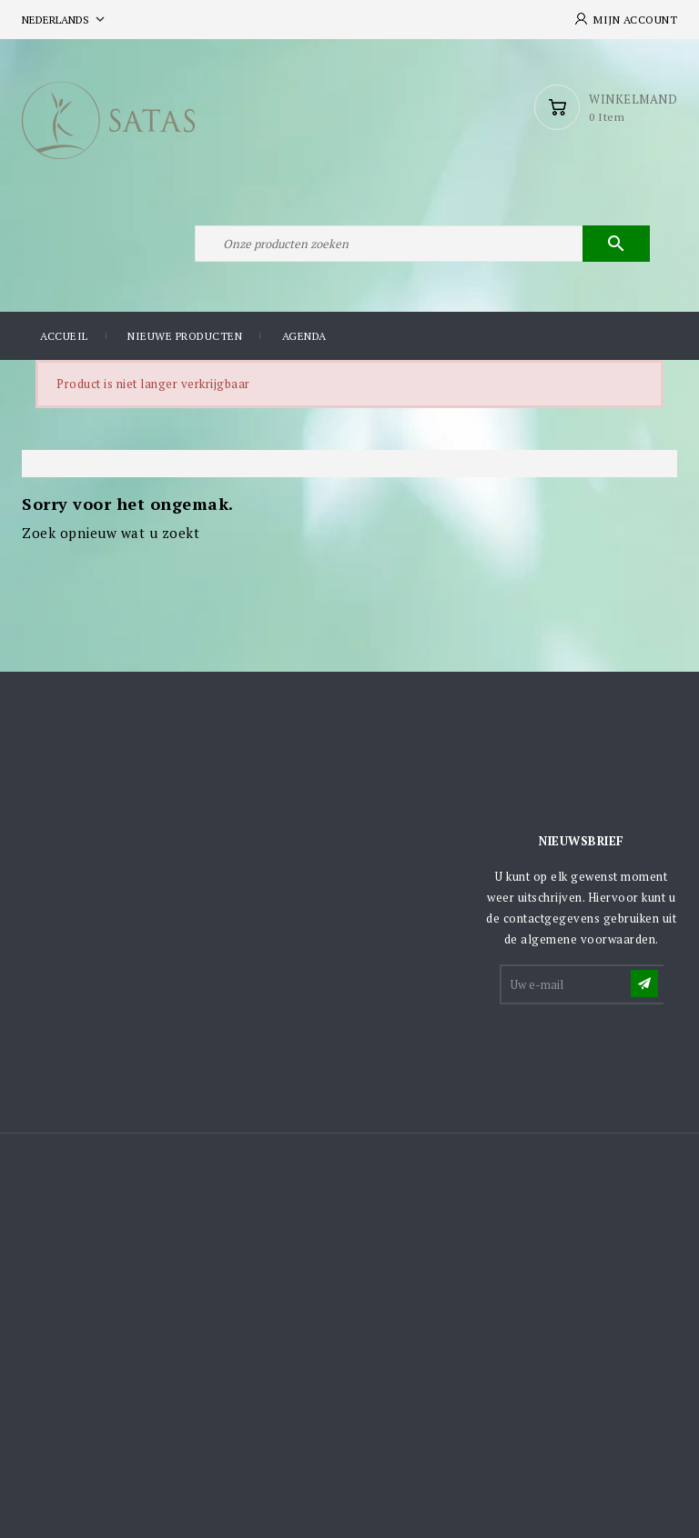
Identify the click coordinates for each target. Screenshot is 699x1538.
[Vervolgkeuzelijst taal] (65, 19)
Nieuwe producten (184, 336)
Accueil (64, 336)
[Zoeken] (422, 243)
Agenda (304, 336)
